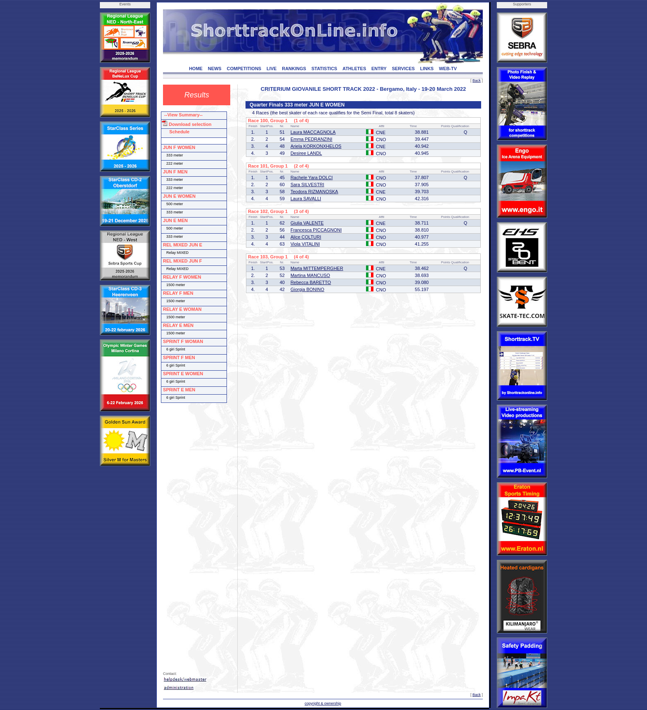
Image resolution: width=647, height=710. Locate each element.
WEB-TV (448, 68)
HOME (196, 68)
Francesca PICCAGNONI (316, 229)
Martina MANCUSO (310, 275)
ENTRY (379, 68)
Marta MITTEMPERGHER (316, 268)
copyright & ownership (323, 703)
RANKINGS (294, 68)
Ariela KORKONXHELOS (315, 146)
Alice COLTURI (305, 236)
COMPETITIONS (244, 68)
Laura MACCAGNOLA (312, 132)
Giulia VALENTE (307, 222)
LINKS (427, 68)
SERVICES (403, 68)
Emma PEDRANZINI (311, 139)
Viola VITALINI (305, 243)
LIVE (271, 68)
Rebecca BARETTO (310, 282)
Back (476, 80)
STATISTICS (325, 68)
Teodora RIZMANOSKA (314, 191)
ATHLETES (354, 68)
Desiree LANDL (306, 153)
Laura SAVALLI (305, 198)
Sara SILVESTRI (307, 184)
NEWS (215, 68)
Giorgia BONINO (307, 289)
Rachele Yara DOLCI (311, 177)
